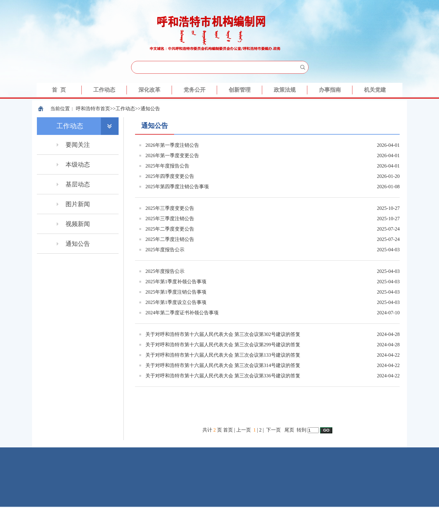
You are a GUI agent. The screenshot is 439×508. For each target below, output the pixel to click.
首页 (105, 108)
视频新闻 (78, 223)
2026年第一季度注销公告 (172, 145)
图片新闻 (78, 204)
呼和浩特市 (88, 108)
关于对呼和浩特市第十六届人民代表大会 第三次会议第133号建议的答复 (222, 355)
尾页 (289, 429)
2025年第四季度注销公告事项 (177, 186)
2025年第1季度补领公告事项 (175, 281)
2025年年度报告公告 (167, 165)
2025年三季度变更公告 (169, 208)
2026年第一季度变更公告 (172, 155)
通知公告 (150, 108)
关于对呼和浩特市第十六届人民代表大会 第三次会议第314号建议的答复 (222, 365)
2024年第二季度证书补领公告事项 (182, 312)
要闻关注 (78, 144)
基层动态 (78, 184)
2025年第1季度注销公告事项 (175, 292)
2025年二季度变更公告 (169, 228)
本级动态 (78, 164)
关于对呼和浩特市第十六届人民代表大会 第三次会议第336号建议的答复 (222, 375)
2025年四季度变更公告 (169, 176)
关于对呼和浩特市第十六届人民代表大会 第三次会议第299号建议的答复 (222, 344)
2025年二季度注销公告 (169, 239)
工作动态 (125, 108)
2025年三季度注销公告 (169, 218)
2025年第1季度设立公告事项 (175, 302)
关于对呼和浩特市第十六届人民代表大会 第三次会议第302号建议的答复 (222, 334)
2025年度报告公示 (164, 249)
